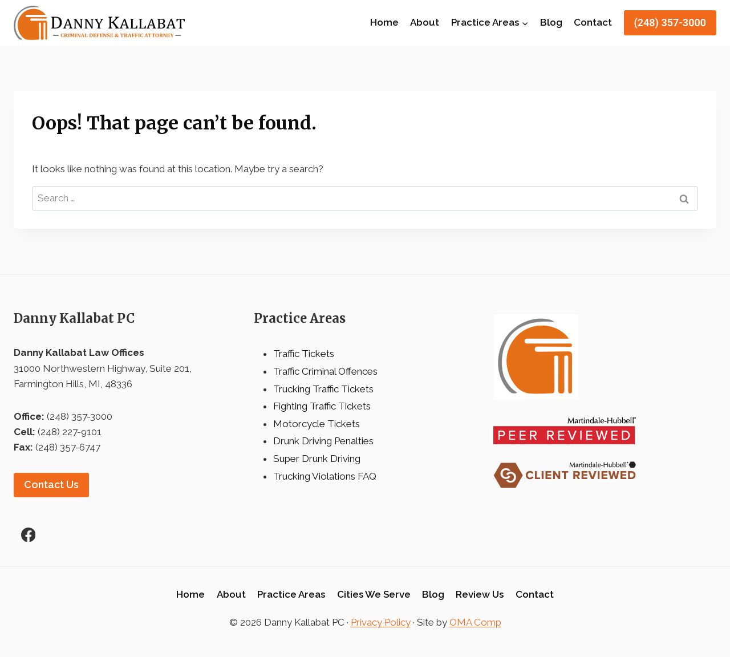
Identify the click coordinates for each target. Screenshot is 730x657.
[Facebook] (28, 534)
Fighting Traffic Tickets (322, 406)
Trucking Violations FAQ (324, 476)
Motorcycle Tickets (316, 423)
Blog (551, 22)
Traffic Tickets (303, 353)
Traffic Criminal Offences (325, 371)
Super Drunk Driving (316, 458)
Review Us (480, 594)
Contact (593, 22)
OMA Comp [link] (475, 622)
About (424, 22)
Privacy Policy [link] (381, 622)
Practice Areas (291, 594)
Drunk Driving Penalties (323, 441)
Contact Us (51, 484)
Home (384, 22)
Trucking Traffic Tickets (323, 389)
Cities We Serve (374, 594)
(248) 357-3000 (670, 23)
